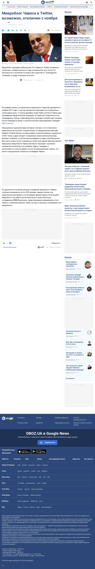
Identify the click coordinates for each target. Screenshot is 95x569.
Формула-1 (45, 471)
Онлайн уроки (33, 477)
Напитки (26, 489)
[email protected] (23, 555)
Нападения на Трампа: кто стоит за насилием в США (75, 355)
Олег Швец (69, 347)
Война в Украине (22, 7)
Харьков (24, 465)
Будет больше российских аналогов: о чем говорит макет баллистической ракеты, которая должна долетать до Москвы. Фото (78, 208)
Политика (17, 459)
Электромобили (30, 483)
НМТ (48, 477)
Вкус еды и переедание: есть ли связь (75, 343)
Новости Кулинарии (37, 489)
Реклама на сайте (23, 423)
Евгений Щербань (71, 294)
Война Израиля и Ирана (37, 7)
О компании (21, 417)
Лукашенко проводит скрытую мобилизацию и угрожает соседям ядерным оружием (75, 277)
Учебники (24, 477)
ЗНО (44, 477)
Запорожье (32, 465)
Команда (38, 417)
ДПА (40, 477)
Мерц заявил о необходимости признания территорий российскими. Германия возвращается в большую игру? (72, 264)
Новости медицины (23, 501)
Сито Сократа (70, 336)
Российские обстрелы (61, 7)
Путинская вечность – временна (74, 332)
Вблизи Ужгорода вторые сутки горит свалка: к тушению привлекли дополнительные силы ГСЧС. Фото (74, 61)
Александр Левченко (71, 282)
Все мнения (70, 378)
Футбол (20, 471)
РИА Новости (7, 123)
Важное (68, 12)
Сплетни (25, 507)
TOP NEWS (69, 141)
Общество (76, 459)
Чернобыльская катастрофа (79, 7)
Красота (32, 507)
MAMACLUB (34, 501)
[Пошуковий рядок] (91, 2)
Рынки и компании (23, 495)
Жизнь (39, 459)
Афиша (20, 507)
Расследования (54, 459)
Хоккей (33, 471)
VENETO (49, 7)
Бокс (38, 471)
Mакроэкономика (35, 495)
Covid (40, 501)
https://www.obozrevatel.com (65, 515)
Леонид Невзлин (70, 360)
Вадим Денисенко (71, 269)
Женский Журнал (46, 507)
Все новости (88, 459)
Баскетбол (26, 471)
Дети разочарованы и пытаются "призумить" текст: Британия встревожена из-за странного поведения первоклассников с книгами (74, 83)
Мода (38, 507)
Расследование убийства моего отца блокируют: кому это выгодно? (75, 290)
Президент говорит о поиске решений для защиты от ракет (78, 175)
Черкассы (45, 465)
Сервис (44, 483)
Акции (39, 483)
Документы (39, 423)
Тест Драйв (21, 483)
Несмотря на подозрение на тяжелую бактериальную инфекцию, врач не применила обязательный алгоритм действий (76, 47)
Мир (9, 22)
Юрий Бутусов (70, 372)
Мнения (68, 257)
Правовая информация (61, 417)
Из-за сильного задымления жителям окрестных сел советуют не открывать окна (74, 69)
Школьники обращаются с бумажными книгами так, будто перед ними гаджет (73, 91)
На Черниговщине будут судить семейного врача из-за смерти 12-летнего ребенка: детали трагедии (78, 40)
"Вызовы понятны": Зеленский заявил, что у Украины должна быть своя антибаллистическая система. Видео (77, 168)
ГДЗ (19, 477)
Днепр (39, 465)
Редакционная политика (9, 247)
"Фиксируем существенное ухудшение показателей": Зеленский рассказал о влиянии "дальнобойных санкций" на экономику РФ (77, 186)
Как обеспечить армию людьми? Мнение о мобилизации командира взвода (75, 368)
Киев (19, 465)
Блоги (63, 459)
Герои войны (11, 7)
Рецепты (20, 489)
